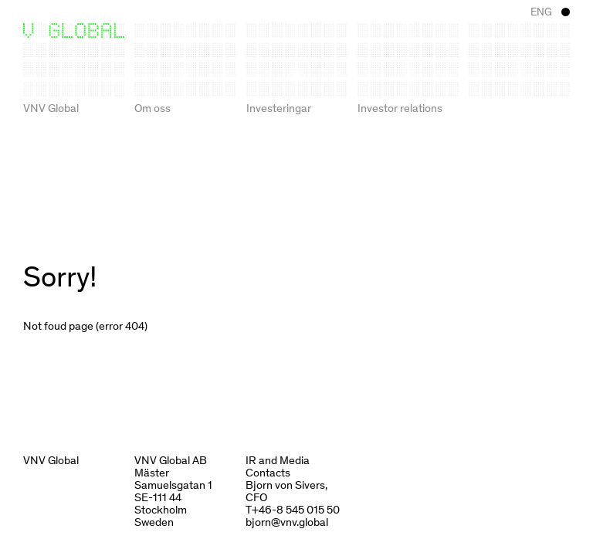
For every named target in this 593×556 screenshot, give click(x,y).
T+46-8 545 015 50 (293, 509)
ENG (541, 12)
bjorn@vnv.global (287, 521)
